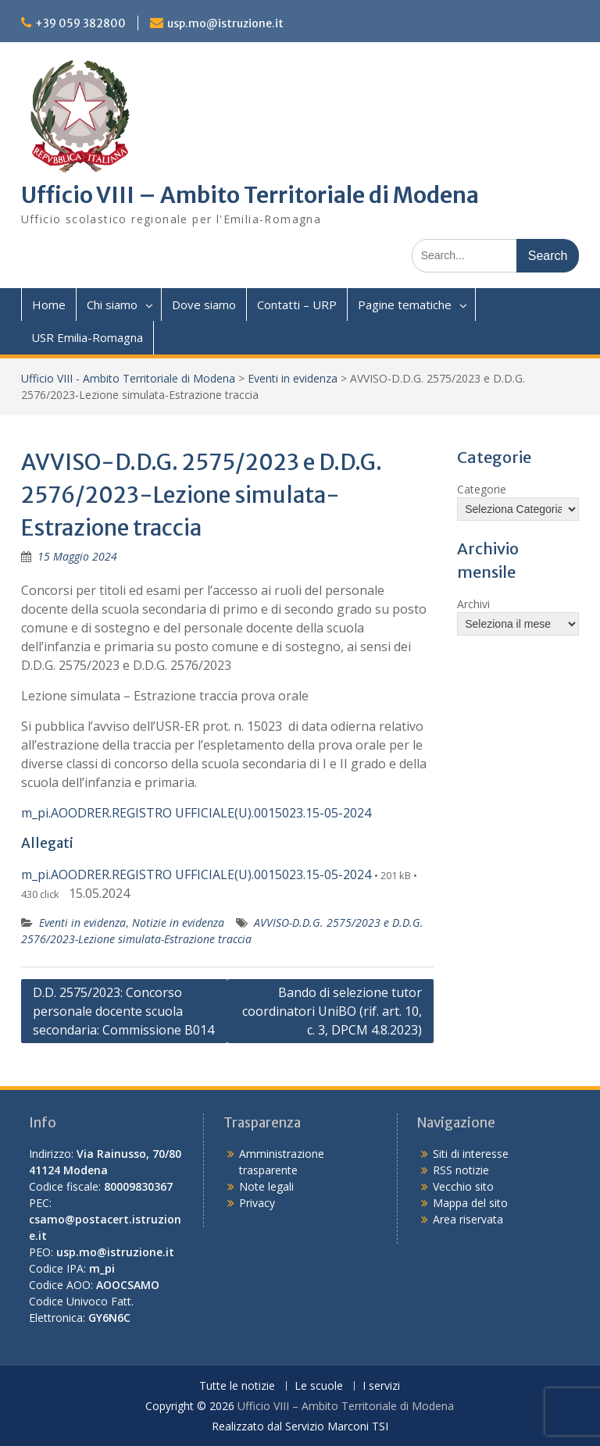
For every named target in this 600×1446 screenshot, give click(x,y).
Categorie (481, 489)
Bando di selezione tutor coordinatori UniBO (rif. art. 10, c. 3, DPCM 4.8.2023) (332, 1011)
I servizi (381, 1386)
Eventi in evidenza (293, 378)
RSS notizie (461, 1170)
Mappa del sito (470, 1202)
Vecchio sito (463, 1186)
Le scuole (319, 1386)
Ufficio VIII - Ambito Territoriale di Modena (128, 378)
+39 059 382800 (80, 23)
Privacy (257, 1202)
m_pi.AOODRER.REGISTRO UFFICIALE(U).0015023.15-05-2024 (196, 812)
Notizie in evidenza (178, 922)
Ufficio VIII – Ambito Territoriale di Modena (250, 195)
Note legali (266, 1186)
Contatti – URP (297, 304)
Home (49, 304)
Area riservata (468, 1219)
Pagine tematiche (405, 304)
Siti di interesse (471, 1153)
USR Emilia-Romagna (87, 337)
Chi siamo (112, 304)
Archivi (473, 604)
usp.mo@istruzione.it (225, 23)
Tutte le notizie (237, 1386)
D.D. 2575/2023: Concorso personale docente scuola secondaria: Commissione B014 (123, 1011)
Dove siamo (204, 304)
